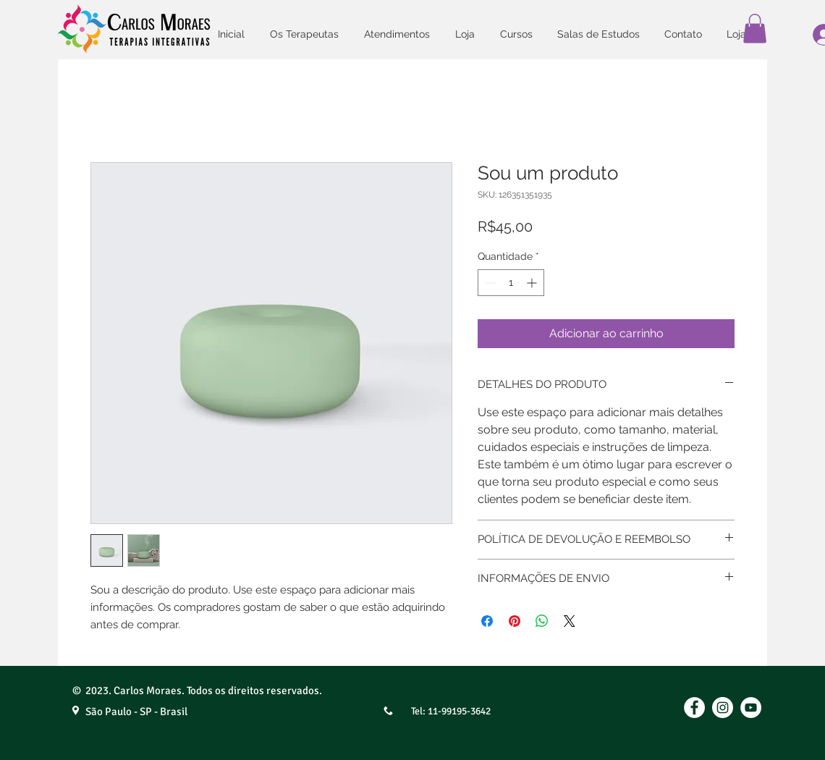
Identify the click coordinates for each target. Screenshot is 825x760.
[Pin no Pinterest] (514, 621)
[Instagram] (722, 707)
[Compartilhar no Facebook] (487, 621)
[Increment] (533, 282)
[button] (754, 28)
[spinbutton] (511, 282)
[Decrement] (489, 282)
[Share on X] (569, 621)
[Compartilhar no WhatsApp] (542, 621)
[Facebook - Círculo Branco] (694, 707)
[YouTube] (750, 707)
